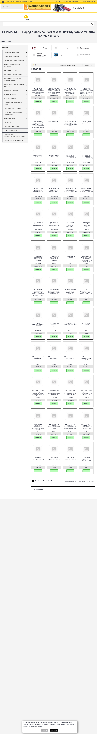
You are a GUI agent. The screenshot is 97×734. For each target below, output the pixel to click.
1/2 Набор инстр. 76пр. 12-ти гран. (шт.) (70, 324)
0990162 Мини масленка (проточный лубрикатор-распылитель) (70, 224)
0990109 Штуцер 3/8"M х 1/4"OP (38, 156)
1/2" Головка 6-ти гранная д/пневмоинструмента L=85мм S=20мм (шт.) (70, 426)
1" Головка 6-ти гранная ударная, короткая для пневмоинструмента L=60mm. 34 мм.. (86, 258)
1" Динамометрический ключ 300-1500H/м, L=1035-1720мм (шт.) (86, 291)
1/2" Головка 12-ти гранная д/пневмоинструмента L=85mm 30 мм (54, 392)
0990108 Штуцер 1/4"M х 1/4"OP (86, 122)
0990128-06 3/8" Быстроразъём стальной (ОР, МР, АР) (86, 157)
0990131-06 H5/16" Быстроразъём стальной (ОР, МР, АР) (70, 190)
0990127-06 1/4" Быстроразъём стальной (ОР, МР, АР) (70, 157)
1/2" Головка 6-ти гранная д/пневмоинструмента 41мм (54, 426)
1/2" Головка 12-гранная (86, 324)
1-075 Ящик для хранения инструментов (54, 325)
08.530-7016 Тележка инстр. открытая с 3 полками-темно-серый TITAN (70, 123)
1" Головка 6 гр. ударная (70, 256)
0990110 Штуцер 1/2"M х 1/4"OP (54, 156)
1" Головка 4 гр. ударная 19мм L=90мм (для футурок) (38, 258)
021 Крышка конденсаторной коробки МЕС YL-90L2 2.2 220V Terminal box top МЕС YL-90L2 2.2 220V (86, 91)
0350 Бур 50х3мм (53, 121)
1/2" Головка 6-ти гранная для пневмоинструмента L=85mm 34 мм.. (86, 426)
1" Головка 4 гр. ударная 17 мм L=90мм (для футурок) (86, 224)
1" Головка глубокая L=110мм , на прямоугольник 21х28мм (70, 291)
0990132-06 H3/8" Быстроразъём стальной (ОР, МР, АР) (86, 190)
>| (59, 481)
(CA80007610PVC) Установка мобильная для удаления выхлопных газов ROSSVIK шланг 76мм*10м (70, 91)
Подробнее (54, 730)
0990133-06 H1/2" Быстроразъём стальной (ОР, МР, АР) (38, 224)
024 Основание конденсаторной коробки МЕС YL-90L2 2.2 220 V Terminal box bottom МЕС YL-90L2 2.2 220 (38, 125)
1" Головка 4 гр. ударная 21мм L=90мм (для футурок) (54, 258)
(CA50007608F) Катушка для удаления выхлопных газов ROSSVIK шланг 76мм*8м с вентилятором (38, 91)
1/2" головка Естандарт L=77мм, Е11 (38, 459)
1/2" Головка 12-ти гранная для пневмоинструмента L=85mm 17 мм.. (86, 392)
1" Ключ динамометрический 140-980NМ (38, 325)
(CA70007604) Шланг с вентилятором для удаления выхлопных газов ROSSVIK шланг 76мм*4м (54, 90)
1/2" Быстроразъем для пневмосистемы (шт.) (86, 358)
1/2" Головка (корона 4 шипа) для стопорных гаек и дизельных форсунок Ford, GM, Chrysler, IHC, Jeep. (38, 394)
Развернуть (63, 61)
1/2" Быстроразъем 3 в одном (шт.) (38, 357)
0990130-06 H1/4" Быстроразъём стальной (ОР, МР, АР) (54, 190)
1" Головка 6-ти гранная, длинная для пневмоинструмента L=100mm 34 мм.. (54, 291)
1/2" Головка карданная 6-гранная (54, 458)
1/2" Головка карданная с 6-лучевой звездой (86, 459)
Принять (44, 730)
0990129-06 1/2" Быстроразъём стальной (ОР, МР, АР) (38, 190)
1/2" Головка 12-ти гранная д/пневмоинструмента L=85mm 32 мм (70, 392)
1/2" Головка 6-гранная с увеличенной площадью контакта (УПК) (38, 426)
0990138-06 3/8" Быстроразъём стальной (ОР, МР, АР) (54, 224)
